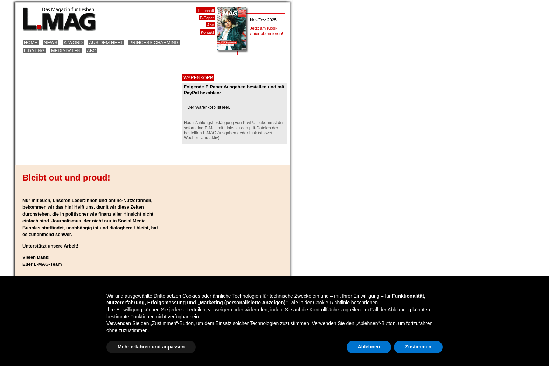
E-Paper (207, 18)
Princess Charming (154, 42)
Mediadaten (66, 50)
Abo (91, 50)
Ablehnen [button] (369, 347)
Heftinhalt (206, 10)
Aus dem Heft (106, 42)
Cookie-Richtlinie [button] (331, 302)
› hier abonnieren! (266, 33)
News (50, 42)
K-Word (73, 42)
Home (30, 42)
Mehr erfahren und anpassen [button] (151, 347)
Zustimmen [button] (418, 347)
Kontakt (207, 32)
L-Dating (34, 50)
